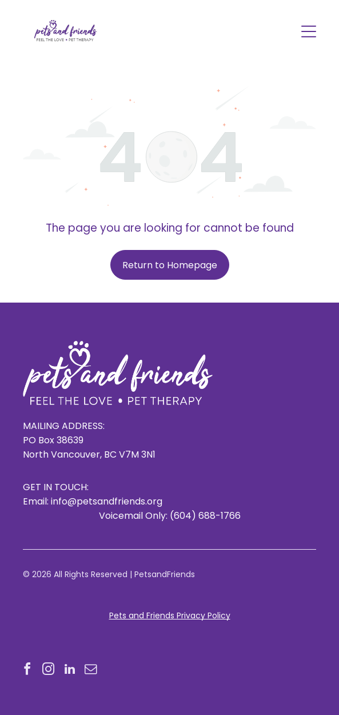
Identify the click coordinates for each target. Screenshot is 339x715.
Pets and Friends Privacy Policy (169, 615)
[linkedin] (70, 670)
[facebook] (27, 670)
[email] (91, 670)
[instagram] (48, 670)
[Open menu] (308, 31)
